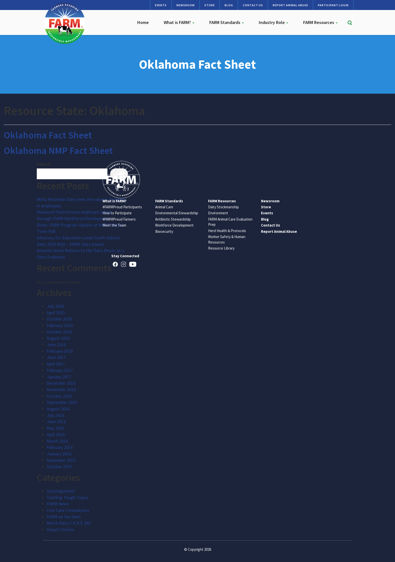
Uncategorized (60, 491)
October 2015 (59, 466)
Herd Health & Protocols (227, 230)
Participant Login (333, 5)
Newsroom (185, 5)
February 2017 (60, 370)
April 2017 (56, 364)
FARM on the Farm (64, 517)
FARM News (58, 504)
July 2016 (55, 415)
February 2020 (60, 325)
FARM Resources (320, 22)
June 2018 (56, 344)
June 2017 (56, 357)
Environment (218, 213)
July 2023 (55, 306)
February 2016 (60, 447)
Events (161, 5)
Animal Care (164, 207)
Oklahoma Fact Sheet (48, 135)
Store (209, 5)
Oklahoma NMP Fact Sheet (58, 150)
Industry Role (273, 22)
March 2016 (57, 441)
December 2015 (61, 460)
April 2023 (56, 312)
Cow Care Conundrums (68, 510)
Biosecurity (164, 231)
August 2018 (58, 338)
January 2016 (59, 454)
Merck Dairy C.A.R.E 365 (69, 523)
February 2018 (60, 351)
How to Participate (117, 213)
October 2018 (59, 332)
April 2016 (56, 434)
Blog (229, 5)
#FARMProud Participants (122, 207)
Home (143, 22)
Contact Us (253, 5)
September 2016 (62, 402)
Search (44, 164)
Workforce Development (174, 225)
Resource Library (221, 248)
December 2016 (61, 383)
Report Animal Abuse (290, 5)
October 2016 (59, 396)
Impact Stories (60, 529)
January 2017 (59, 377)
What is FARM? (179, 22)
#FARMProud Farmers (119, 219)
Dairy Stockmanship (223, 207)
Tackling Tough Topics (68, 497)
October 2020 (59, 319)
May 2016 (55, 428)
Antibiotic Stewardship (173, 219)
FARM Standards (226, 22)
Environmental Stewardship (176, 213)
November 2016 (61, 389)
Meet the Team (114, 225)
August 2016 (58, 409)
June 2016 (56, 421)
